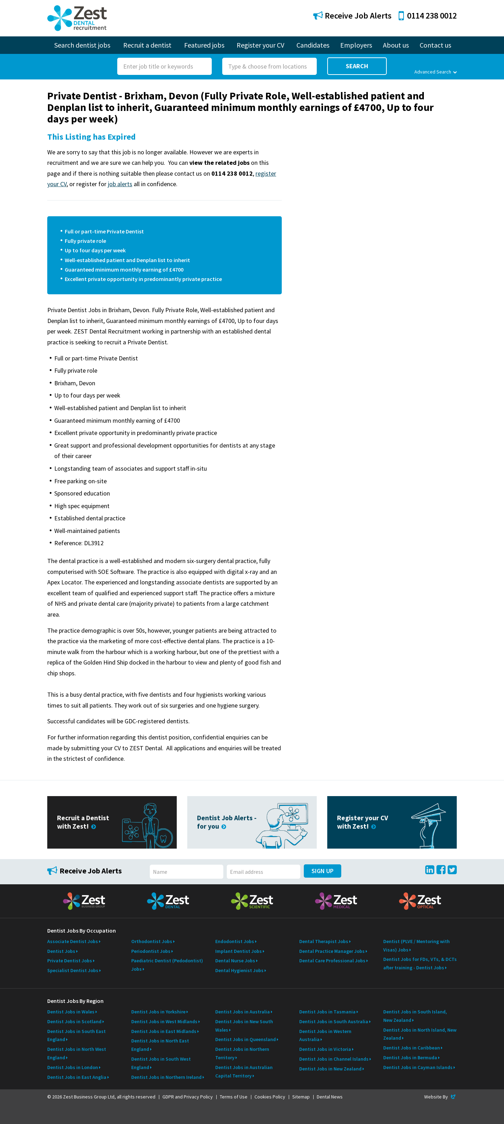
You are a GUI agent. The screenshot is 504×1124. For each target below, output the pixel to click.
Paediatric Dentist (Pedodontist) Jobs (167, 964)
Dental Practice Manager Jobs (332, 951)
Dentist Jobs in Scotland (74, 1021)
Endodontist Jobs (234, 941)
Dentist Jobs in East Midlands (163, 1031)
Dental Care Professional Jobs (332, 960)
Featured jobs (204, 45)
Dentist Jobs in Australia (242, 1012)
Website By (440, 1097)
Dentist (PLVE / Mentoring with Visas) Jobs (416, 945)
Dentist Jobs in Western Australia (325, 1035)
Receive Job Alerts (352, 15)
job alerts (120, 184)
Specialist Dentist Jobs (72, 970)
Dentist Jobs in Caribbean (411, 1048)
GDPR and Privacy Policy (187, 1097)
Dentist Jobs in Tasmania (327, 1012)
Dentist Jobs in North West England (76, 1053)
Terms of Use (233, 1097)
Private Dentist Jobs (69, 960)
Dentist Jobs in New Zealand (330, 1069)
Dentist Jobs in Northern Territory (242, 1053)
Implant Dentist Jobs (238, 951)
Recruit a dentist (147, 45)
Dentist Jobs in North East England (160, 1045)
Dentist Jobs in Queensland (245, 1039)
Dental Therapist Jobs (323, 941)
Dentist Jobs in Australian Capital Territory (244, 1071)
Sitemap (301, 1097)
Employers (356, 45)
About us (396, 45)
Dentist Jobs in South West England (161, 1063)
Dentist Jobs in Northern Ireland (166, 1077)
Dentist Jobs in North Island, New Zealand (419, 1034)
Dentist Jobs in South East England (76, 1035)
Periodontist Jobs (150, 951)
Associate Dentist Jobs (72, 941)
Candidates (312, 45)
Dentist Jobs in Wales (70, 1012)
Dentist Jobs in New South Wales (244, 1025)
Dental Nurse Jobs (235, 960)
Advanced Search (435, 72)
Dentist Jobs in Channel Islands (334, 1059)
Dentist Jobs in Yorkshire (158, 1012)
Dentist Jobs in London (72, 1067)
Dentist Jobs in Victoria (325, 1049)
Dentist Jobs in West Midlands (164, 1021)
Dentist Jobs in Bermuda (410, 1057)
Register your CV (260, 45)
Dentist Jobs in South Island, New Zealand (415, 1016)
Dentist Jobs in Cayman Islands (418, 1067)
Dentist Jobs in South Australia (333, 1021)
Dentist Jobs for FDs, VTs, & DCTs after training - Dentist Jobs (420, 963)
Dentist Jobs (61, 951)
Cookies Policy (269, 1097)
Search (357, 66)
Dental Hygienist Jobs (239, 970)
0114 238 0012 (428, 15)
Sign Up (323, 871)
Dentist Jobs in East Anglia (76, 1077)
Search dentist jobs (82, 45)
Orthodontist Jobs (151, 941)
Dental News (330, 1097)
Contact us (435, 45)
